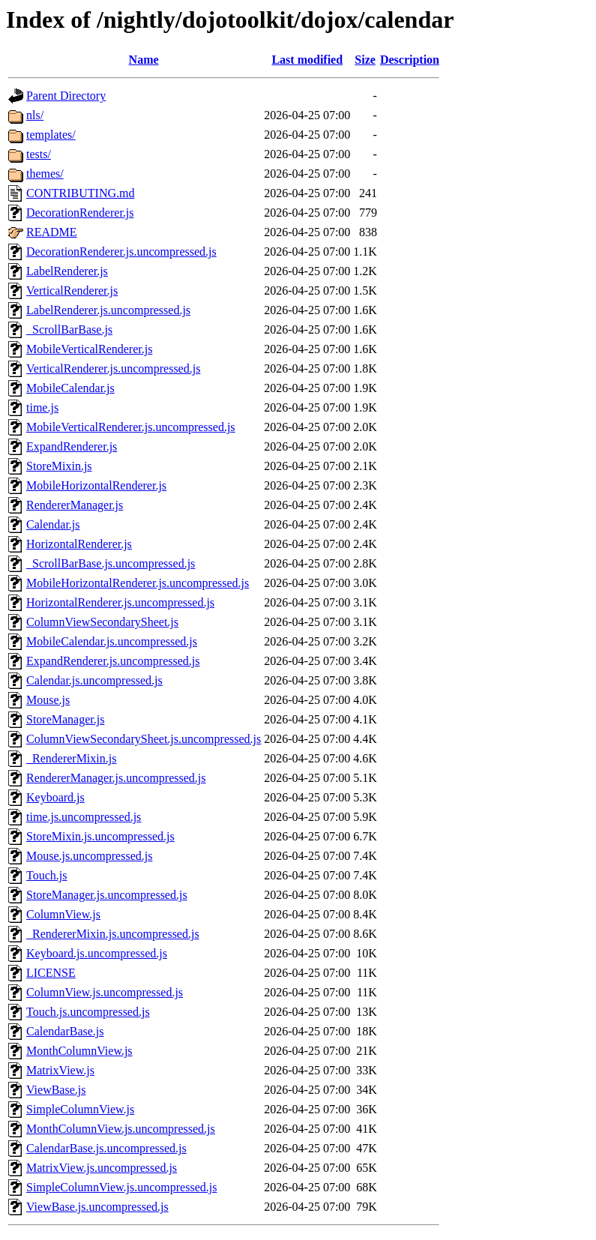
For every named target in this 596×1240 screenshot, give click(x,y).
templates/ (51, 134)
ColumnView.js (63, 914)
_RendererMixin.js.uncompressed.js (112, 933)
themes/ (45, 173)
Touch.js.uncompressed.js (88, 1011)
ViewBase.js (55, 1089)
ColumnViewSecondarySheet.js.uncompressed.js (143, 738)
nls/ (34, 115)
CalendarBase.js (65, 1031)
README (51, 232)
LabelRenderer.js (67, 271)
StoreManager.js (65, 719)
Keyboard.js (55, 797)
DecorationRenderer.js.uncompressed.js (121, 251)
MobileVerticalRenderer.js (89, 349)
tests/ (38, 154)
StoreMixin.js (59, 466)
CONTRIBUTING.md (80, 193)
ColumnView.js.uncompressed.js (104, 992)
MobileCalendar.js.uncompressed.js (111, 641)
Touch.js (46, 875)
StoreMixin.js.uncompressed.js (100, 836)
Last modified (307, 59)
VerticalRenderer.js (72, 290)
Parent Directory (66, 95)
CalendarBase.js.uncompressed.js (106, 1148)
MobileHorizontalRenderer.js (96, 485)
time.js (42, 407)
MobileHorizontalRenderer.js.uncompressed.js (137, 583)
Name (144, 59)
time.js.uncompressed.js (83, 816)
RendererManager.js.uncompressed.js (115, 777)
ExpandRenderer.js (71, 446)
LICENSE (51, 972)
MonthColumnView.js (79, 1050)
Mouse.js (48, 699)
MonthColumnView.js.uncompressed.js (120, 1128)
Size (365, 59)
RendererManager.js (74, 505)
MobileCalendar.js (70, 388)
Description (409, 59)
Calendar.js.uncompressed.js (94, 680)
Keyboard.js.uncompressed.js (96, 953)
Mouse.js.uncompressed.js (89, 855)
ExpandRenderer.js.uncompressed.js (113, 660)
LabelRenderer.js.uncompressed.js (108, 310)
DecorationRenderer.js (80, 212)
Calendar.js (53, 524)
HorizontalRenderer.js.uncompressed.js (120, 602)
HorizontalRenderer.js (79, 544)
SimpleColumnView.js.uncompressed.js (121, 1187)
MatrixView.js (60, 1070)
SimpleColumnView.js (80, 1109)
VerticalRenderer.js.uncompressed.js (113, 368)
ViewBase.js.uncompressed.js (97, 1206)
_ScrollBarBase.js (69, 329)
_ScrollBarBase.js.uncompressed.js (110, 563)
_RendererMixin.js (71, 758)
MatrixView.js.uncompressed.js (101, 1167)
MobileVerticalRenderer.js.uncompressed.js (130, 427)
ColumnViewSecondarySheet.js (102, 622)
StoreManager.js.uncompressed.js (106, 894)
